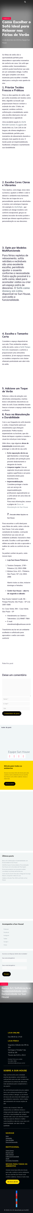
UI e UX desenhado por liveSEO (19, 1210)
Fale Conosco (10, 1154)
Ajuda (7, 1158)
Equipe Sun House (19, 752)
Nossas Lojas (9, 1152)
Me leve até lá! (10, 783)
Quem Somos (10, 1150)
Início (7, 1136)
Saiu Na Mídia (10, 1140)
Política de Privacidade (12, 1156)
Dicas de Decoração (12, 1142)
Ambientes (6, 18)
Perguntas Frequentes (12, 1160)
